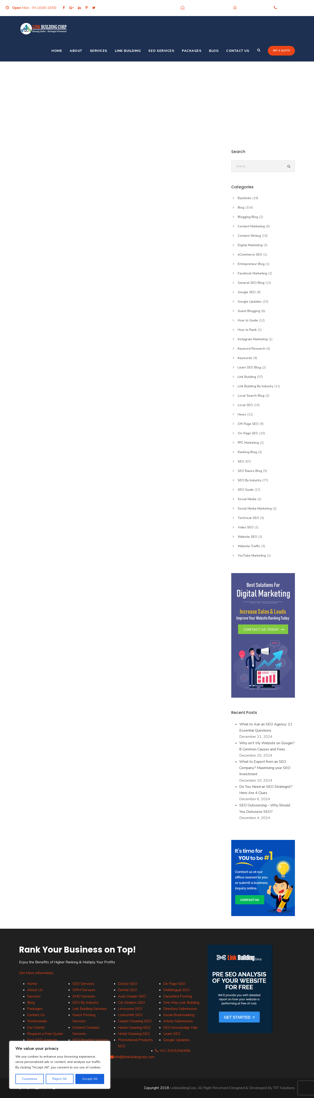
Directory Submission (180, 1008)
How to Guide (248, 320)
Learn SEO (171, 1033)
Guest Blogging (249, 311)
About (76, 51)
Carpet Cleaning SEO (134, 1021)
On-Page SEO (248, 433)
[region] (59, 1065)
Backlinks (244, 198)
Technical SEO (248, 518)
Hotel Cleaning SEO (134, 1033)
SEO (241, 461)
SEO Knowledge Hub (180, 1027)
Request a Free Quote (45, 1033)
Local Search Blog (251, 395)
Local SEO (245, 405)
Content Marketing (251, 226)
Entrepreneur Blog (251, 264)
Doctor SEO (127, 983)
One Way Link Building (181, 1002)
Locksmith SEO (130, 1014)
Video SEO (246, 527)
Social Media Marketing (255, 508)
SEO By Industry (249, 480)
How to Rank (247, 330)
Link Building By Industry (255, 386)
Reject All (59, 1079)
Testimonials (37, 1021)
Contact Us (237, 51)
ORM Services (83, 989)
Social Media (247, 499)
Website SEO (247, 537)
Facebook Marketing (252, 273)
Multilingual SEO (176, 989)
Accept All (89, 1079)
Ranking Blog (247, 452)
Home (56, 51)
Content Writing (249, 236)
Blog (214, 51)
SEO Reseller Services (90, 1039)
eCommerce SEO (250, 254)
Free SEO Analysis (42, 1039)
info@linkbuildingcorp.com (208, 8)
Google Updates (250, 301)
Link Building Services (89, 1008)
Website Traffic (249, 546)
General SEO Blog (251, 283)
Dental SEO (127, 989)
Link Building (128, 51)
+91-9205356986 (254, 8)
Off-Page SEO (248, 424)
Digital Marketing (250, 245)
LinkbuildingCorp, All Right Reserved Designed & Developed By (221, 1087)
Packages (191, 51)
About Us (35, 989)
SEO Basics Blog (250, 471)
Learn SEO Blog (249, 367)
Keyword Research (251, 348)
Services (98, 51)
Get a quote (281, 50)
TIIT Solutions (284, 1087)
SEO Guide (246, 490)
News (242, 414)
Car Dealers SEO (131, 1002)
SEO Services (161, 51)
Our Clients (36, 1027)
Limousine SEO (130, 1008)
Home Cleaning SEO (134, 1027)
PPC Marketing (248, 442)
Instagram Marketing (253, 339)
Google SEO (247, 292)
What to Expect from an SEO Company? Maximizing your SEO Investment (264, 768)
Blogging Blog (248, 217)
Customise (29, 1079)
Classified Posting (177, 996)
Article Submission (178, 1021)
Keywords (245, 358)
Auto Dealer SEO (132, 996)
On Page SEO (174, 983)
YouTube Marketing (252, 555)
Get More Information (36, 972)
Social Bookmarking (178, 1014)
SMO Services (83, 996)
